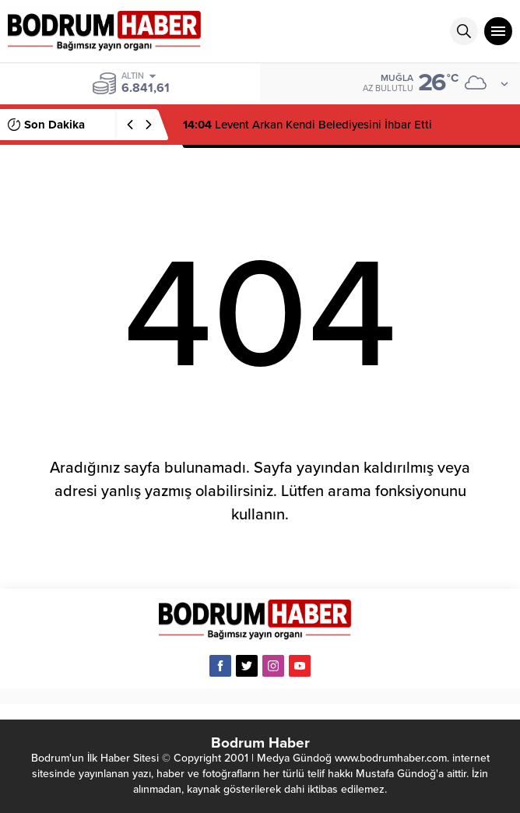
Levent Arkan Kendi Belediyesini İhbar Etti (307, 125)
